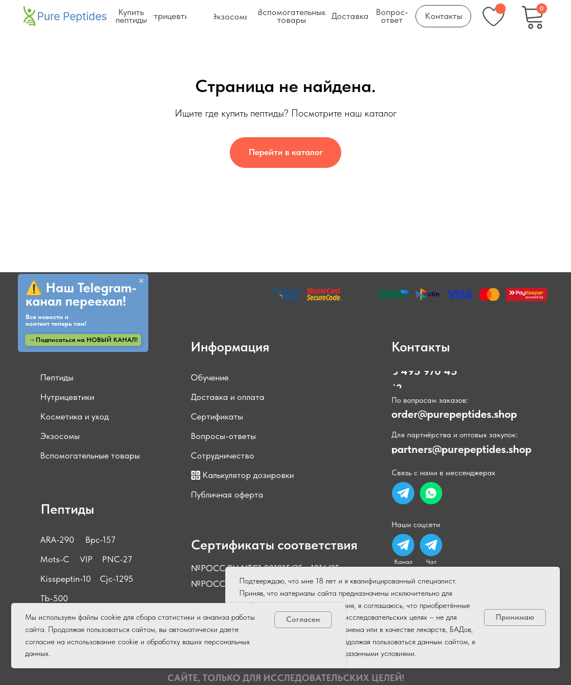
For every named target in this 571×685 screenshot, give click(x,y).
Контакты (420, 347)
